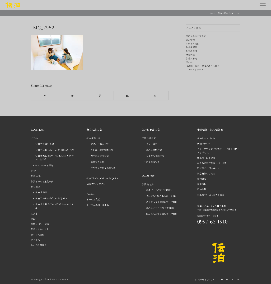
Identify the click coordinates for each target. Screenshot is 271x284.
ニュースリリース (194, 69)
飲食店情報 (191, 47)
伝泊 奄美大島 (93, 138)
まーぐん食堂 (93, 199)
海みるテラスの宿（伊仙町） (160, 207)
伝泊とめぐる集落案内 (42, 181)
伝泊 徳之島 (147, 184)
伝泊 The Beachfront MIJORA (51, 198)
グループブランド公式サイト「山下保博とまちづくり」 (218, 150)
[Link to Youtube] (237, 279)
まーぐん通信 (37, 234)
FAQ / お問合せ (38, 245)
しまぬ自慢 (191, 51)
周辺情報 (190, 39)
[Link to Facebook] (232, 279)
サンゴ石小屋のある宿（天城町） (163, 196)
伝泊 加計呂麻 (149, 138)
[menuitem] (203, 279)
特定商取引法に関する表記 (210, 194)
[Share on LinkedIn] (127, 95)
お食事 (34, 213)
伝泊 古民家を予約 (44, 144)
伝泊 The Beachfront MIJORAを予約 (54, 149)
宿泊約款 (201, 189)
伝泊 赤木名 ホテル (95, 183)
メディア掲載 (192, 43)
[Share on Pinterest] (100, 95)
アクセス (35, 240)
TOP (33, 171)
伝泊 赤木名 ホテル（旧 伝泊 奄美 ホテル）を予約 (54, 157)
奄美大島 (190, 54)
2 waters (90, 194)
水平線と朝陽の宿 (100, 156)
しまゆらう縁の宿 (155, 156)
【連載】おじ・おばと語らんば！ (202, 65)
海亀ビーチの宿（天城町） (159, 190)
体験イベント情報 (40, 224)
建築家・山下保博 (206, 157)
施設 (33, 219)
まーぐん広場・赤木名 (97, 204)
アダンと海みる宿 (100, 144)
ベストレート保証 (44, 165)
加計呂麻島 (191, 58)
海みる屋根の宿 (154, 149)
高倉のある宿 (97, 161)
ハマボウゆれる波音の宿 (103, 167)
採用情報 (201, 184)
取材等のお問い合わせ (208, 168)
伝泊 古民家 (41, 192)
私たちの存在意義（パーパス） (212, 163)
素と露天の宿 (153, 161)
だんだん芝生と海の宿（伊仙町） (163, 214)
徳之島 (189, 62)
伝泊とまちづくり (40, 229)
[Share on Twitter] (72, 95)
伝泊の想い (36, 176)
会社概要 (201, 178)
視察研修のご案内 (206, 173)
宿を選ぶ (35, 186)
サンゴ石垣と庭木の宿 (102, 149)
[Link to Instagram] (227, 279)
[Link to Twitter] (222, 279)
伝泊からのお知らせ (196, 36)
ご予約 (34, 138)
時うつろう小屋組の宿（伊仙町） (163, 202)
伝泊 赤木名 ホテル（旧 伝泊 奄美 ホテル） (54, 206)
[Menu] (261, 5)
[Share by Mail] (155, 95)
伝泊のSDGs (203, 143)
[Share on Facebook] (45, 95)
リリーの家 (151, 144)
